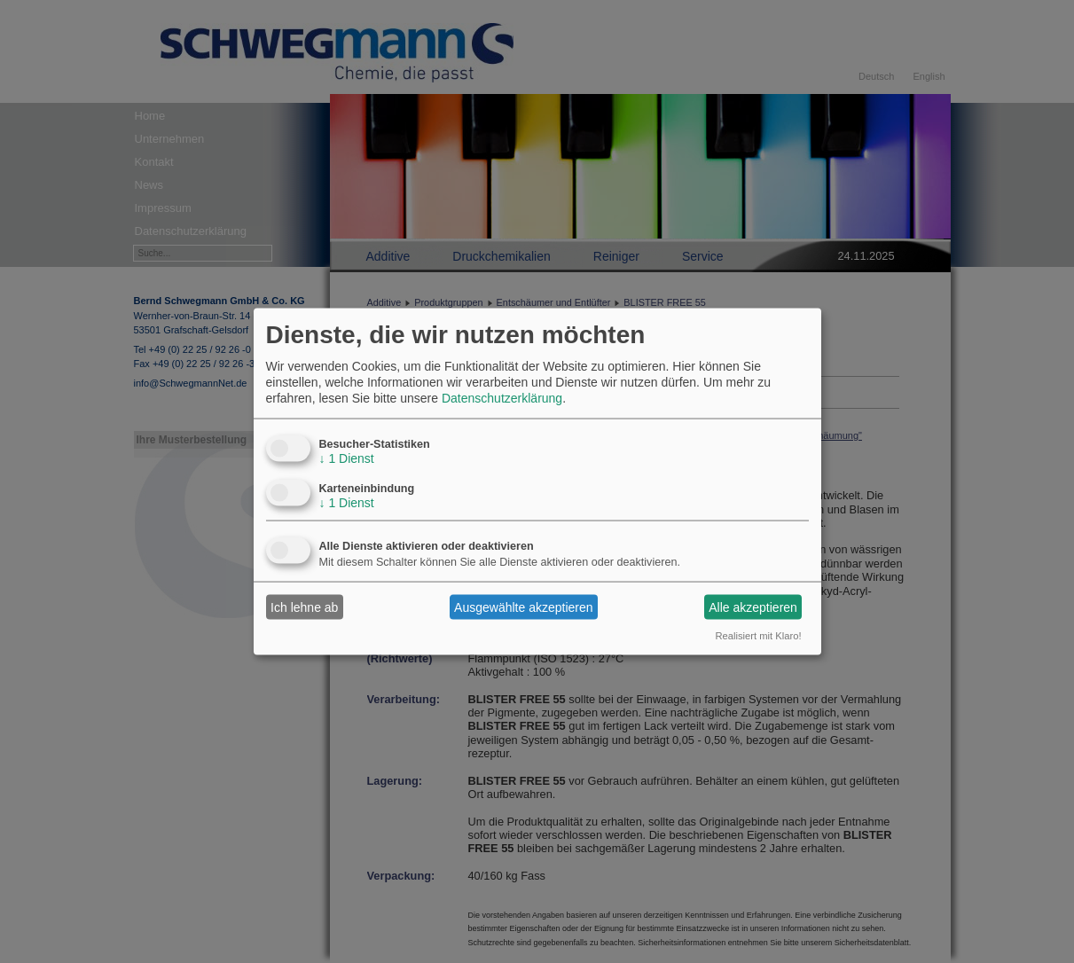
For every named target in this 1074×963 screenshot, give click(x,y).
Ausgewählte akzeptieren (523, 606)
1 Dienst (346, 458)
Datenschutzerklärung (502, 398)
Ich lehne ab (304, 606)
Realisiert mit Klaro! (759, 635)
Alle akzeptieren (753, 606)
